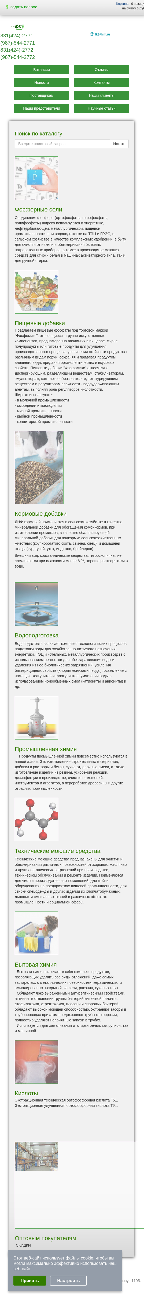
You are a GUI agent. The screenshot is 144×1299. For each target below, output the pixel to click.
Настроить (68, 1280)
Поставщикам (41, 95)
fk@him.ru (102, 34)
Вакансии (41, 69)
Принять (30, 1280)
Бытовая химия (36, 964)
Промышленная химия (46, 749)
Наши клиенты (101, 95)
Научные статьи (102, 108)
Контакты (102, 82)
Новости (41, 82)
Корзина (122, 4)
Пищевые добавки (40, 323)
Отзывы (101, 69)
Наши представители (41, 108)
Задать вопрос (21, 7)
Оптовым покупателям (45, 1238)
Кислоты (26, 1093)
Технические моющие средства (58, 851)
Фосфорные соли (38, 209)
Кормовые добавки (41, 513)
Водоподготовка (36, 635)
